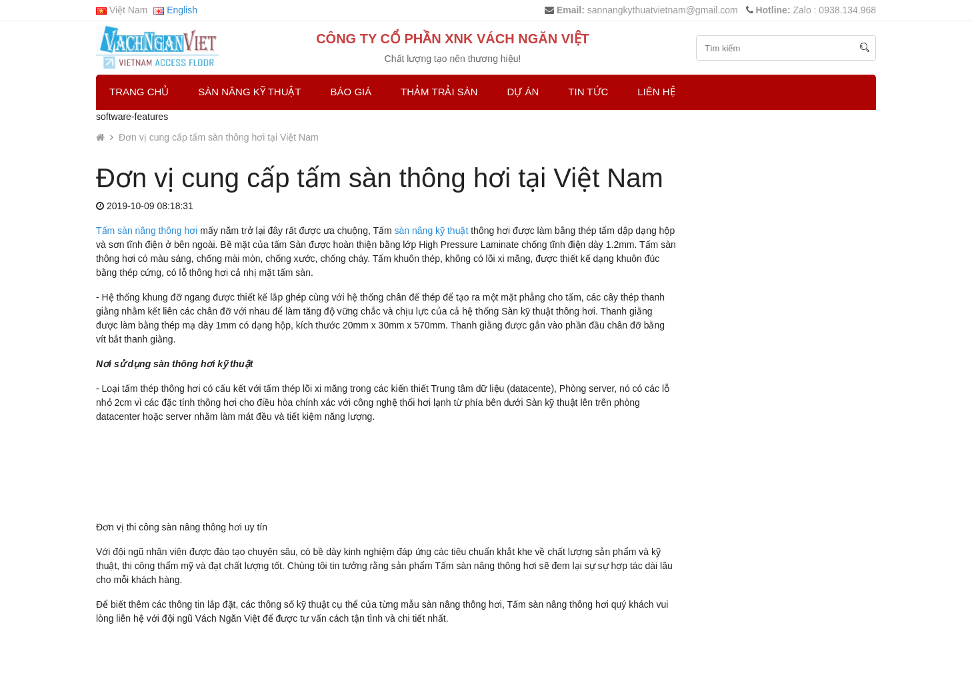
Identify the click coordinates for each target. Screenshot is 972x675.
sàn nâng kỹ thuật (432, 230)
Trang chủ (139, 91)
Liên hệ (656, 91)
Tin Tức (588, 91)
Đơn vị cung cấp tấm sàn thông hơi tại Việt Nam (219, 137)
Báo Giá (351, 91)
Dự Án (523, 91)
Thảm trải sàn (439, 91)
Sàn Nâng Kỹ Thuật (249, 91)
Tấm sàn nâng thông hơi (146, 230)
